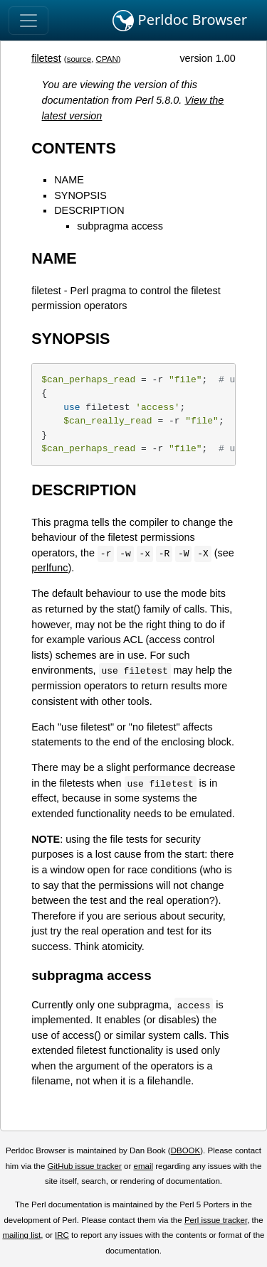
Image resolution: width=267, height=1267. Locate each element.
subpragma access (120, 226)
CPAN (107, 59)
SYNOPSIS (80, 195)
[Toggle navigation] (28, 20)
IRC (62, 1235)
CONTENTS (73, 148)
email (143, 1166)
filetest (46, 58)
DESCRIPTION (89, 210)
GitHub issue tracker (85, 1166)
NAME (69, 179)
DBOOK (186, 1150)
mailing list (21, 1235)
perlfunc (49, 567)
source (79, 59)
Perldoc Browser (179, 20)
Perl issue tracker (215, 1220)
